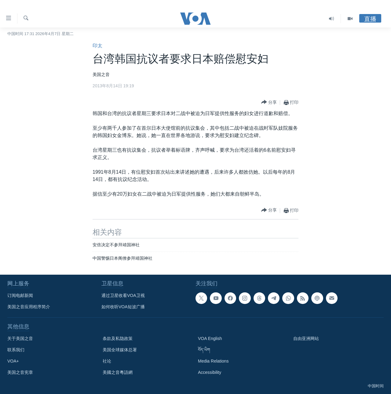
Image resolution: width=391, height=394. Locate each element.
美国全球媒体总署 (120, 349)
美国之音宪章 (20, 372)
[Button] (269, 102)
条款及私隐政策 (118, 338)
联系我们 (15, 349)
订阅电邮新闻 (20, 295)
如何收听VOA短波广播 (123, 306)
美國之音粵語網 (118, 372)
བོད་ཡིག (204, 349)
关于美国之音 (20, 338)
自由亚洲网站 (306, 338)
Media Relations (213, 361)
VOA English (210, 338)
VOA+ (13, 361)
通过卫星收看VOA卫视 (123, 295)
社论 (107, 361)
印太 (97, 45)
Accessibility (209, 372)
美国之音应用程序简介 (28, 306)
